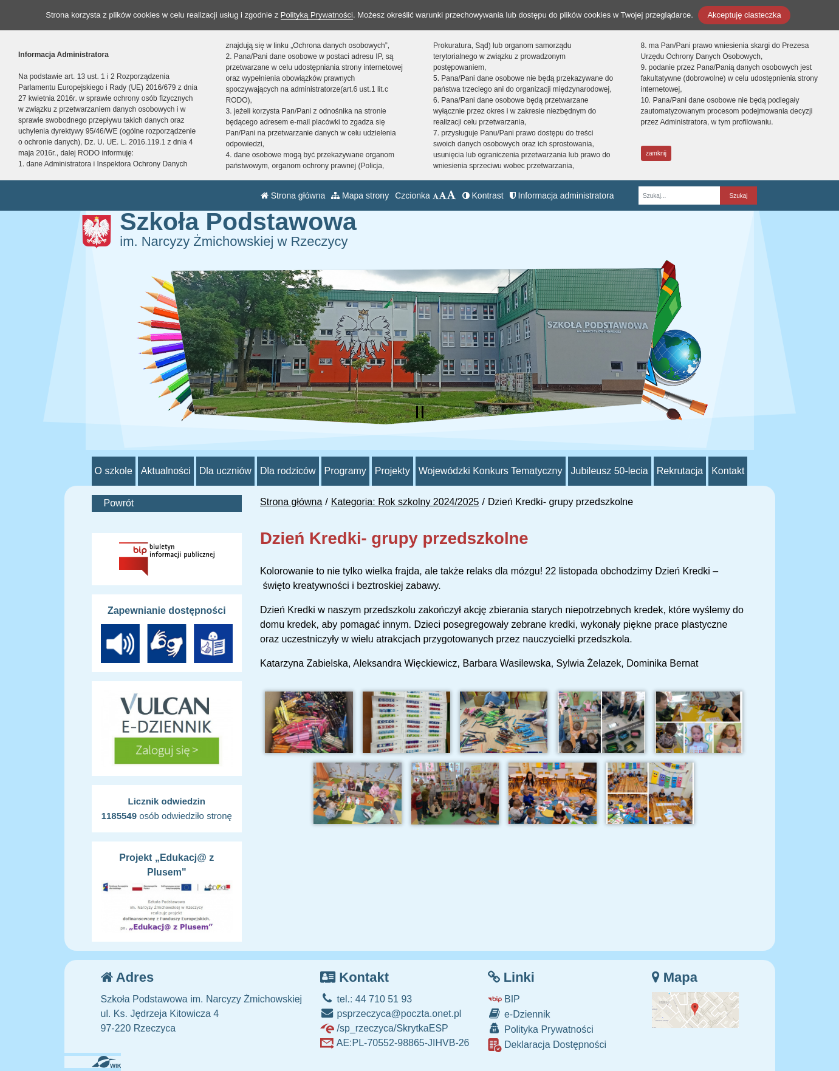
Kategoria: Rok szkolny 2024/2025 (405, 502)
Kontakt (727, 471)
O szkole (113, 471)
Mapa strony (360, 195)
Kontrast (483, 195)
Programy (345, 471)
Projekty (392, 471)
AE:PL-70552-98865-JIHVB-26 (394, 1043)
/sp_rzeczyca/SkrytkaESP (384, 1028)
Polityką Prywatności (317, 14)
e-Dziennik (519, 1013)
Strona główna (293, 195)
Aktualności (166, 471)
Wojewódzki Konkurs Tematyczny (491, 471)
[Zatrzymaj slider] (419, 412)
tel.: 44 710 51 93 (366, 999)
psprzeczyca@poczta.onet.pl (390, 1013)
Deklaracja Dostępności (547, 1045)
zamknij (656, 153)
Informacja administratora (562, 195)
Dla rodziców (288, 471)
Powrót (119, 503)
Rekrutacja (680, 471)
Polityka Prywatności (541, 1029)
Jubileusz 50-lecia (609, 471)
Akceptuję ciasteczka (744, 14)
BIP (504, 999)
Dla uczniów (225, 471)
